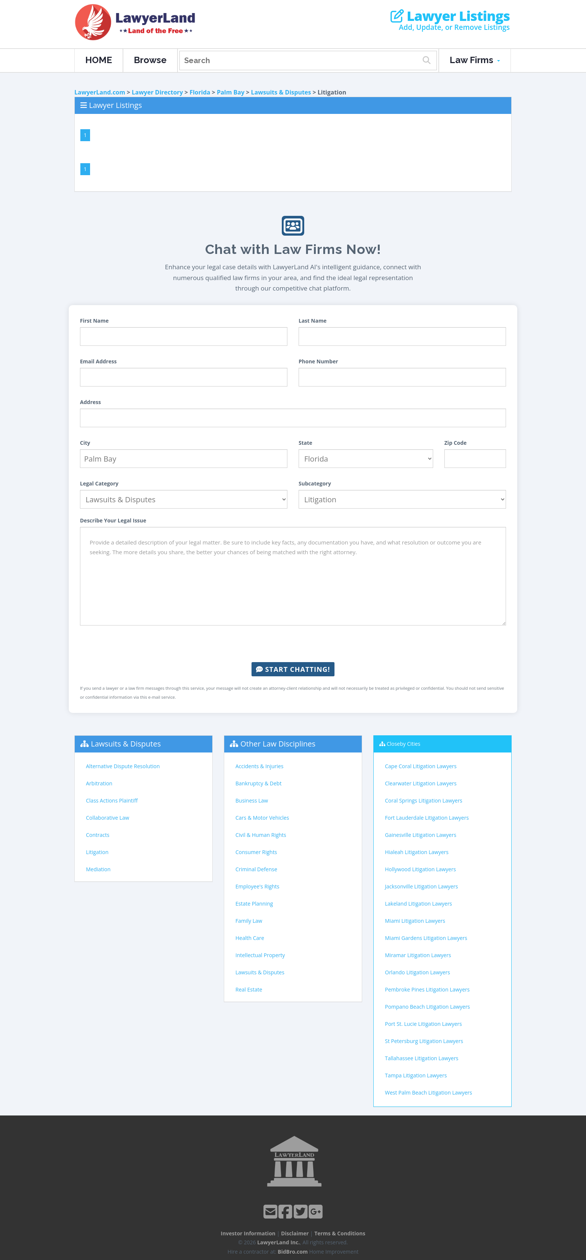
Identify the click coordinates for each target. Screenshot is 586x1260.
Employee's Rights (257, 886)
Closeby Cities (403, 743)
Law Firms (475, 60)
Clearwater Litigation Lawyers (421, 783)
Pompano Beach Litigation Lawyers (427, 1006)
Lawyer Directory (157, 92)
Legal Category (99, 483)
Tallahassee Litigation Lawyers (422, 1058)
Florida (199, 92)
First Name (94, 320)
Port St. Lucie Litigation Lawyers (423, 1023)
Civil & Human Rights (260, 834)
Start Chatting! (293, 669)
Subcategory (315, 483)
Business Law (251, 800)
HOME (98, 60)
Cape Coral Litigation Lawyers (421, 766)
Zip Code (455, 442)
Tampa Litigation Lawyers (416, 1075)
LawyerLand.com (99, 92)
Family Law (248, 920)
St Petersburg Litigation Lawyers (424, 1041)
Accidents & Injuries (259, 766)
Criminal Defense (256, 869)
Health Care (249, 937)
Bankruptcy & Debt (258, 783)
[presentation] (293, 643)
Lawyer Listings (450, 16)
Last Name (313, 320)
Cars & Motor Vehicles (262, 817)
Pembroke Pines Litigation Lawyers (427, 989)
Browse (150, 60)
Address (90, 402)
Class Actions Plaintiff (112, 800)
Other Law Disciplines (277, 744)
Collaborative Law (107, 817)
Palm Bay (230, 92)
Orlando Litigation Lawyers (417, 972)
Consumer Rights (256, 852)
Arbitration (99, 783)
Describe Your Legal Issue (113, 520)
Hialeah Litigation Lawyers (416, 852)
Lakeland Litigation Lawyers (418, 903)
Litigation (97, 852)
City (85, 442)
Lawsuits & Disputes (281, 92)
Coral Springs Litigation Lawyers (423, 800)
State (305, 442)
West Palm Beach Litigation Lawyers (428, 1092)
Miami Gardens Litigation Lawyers (426, 937)
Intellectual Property (260, 955)
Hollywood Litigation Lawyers (420, 869)
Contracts (98, 834)
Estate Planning (254, 903)
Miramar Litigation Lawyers (418, 955)
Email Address (98, 361)
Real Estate (248, 989)
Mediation (98, 869)
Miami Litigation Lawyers (415, 920)
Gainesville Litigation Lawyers (420, 834)
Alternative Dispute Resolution (123, 766)
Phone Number (318, 361)
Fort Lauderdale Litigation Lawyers (427, 817)
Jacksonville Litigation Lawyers (421, 886)
